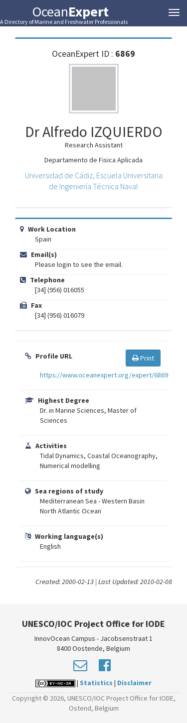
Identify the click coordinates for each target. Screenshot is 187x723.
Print (143, 358)
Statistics (96, 682)
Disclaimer (134, 682)
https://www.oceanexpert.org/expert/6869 (104, 374)
